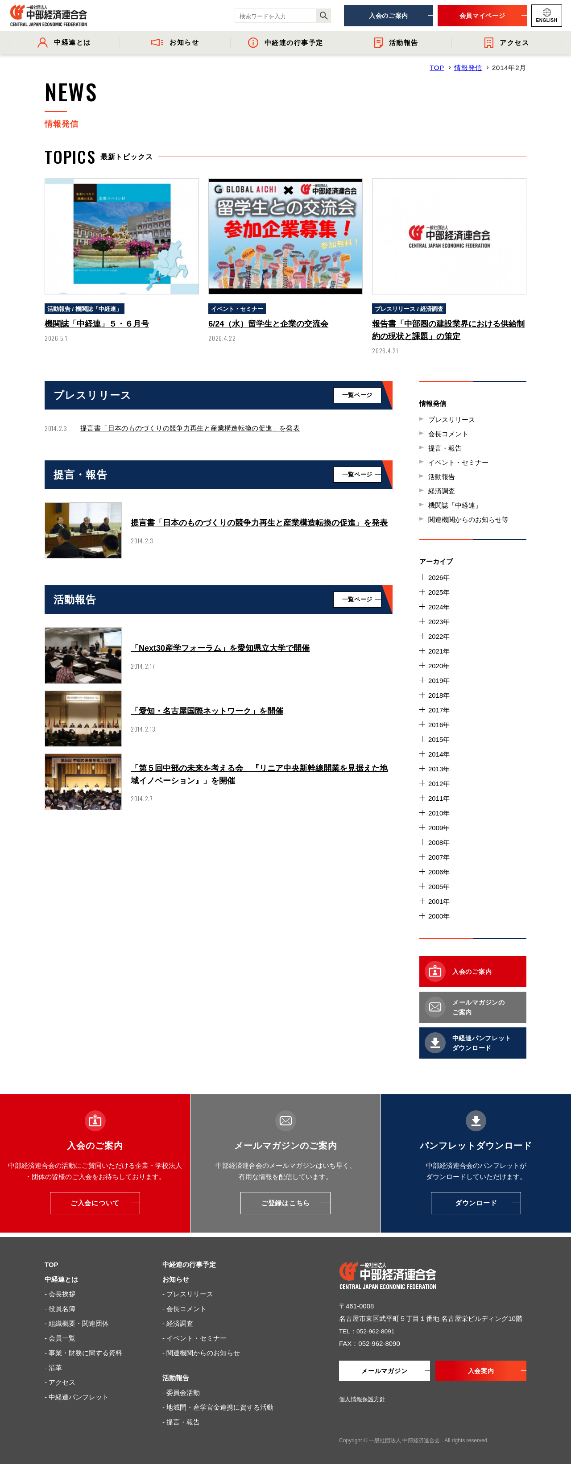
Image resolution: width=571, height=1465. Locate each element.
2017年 (439, 710)
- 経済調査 (177, 1323)
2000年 (439, 916)
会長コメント (448, 434)
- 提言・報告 (181, 1422)
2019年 (439, 680)
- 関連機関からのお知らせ (201, 1353)
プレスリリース (451, 419)
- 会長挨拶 (60, 1294)
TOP (437, 67)
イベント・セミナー (458, 462)
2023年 (439, 621)
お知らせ (175, 1279)
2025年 (439, 592)
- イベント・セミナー (194, 1338)
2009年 (439, 828)
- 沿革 (53, 1367)
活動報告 (441, 476)
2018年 (439, 695)
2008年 (439, 842)
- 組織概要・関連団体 (77, 1323)
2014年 (439, 754)
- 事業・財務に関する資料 (83, 1353)
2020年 (439, 666)
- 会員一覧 (60, 1338)
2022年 (439, 636)
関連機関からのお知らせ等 (468, 519)
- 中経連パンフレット (77, 1397)
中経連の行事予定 (189, 1264)
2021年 (439, 651)
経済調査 (441, 491)
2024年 (439, 607)
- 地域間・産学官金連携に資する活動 (217, 1407)
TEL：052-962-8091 (369, 1331)
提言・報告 (445, 448)
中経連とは (61, 1279)
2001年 (439, 901)
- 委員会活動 (181, 1392)
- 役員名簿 (60, 1308)
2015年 (439, 739)
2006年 (439, 872)
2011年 (439, 798)
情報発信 (468, 67)
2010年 (439, 813)
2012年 (439, 783)
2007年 (439, 857)
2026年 (439, 577)
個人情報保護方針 (362, 1400)
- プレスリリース (187, 1294)
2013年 (439, 769)
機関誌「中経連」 (455, 505)
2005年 (439, 886)
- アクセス (60, 1382)
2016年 (439, 724)
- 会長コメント (184, 1308)
